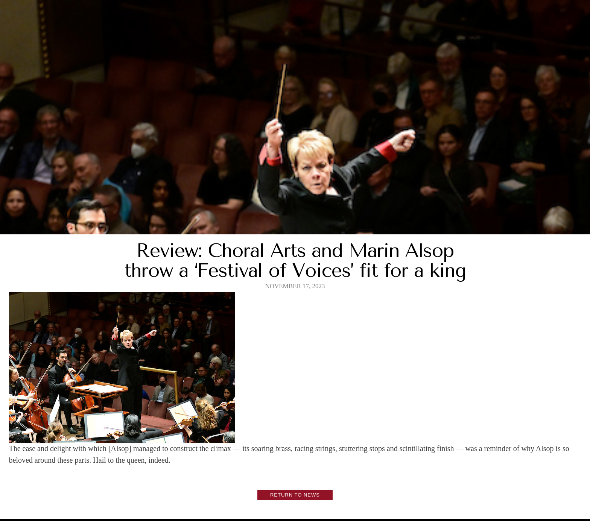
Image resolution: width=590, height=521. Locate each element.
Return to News (295, 495)
